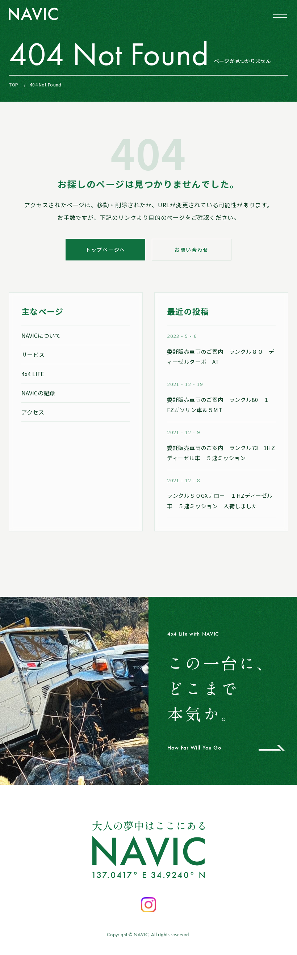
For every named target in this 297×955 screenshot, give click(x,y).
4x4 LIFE (32, 373)
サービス (33, 354)
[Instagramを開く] (148, 904)
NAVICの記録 (38, 393)
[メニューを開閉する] (280, 16)
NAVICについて (41, 335)
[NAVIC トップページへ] (33, 14)
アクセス (32, 412)
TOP (13, 84)
